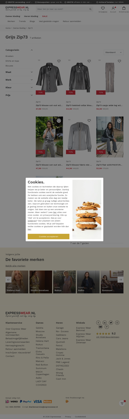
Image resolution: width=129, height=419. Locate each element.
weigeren (32, 221)
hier (55, 212)
